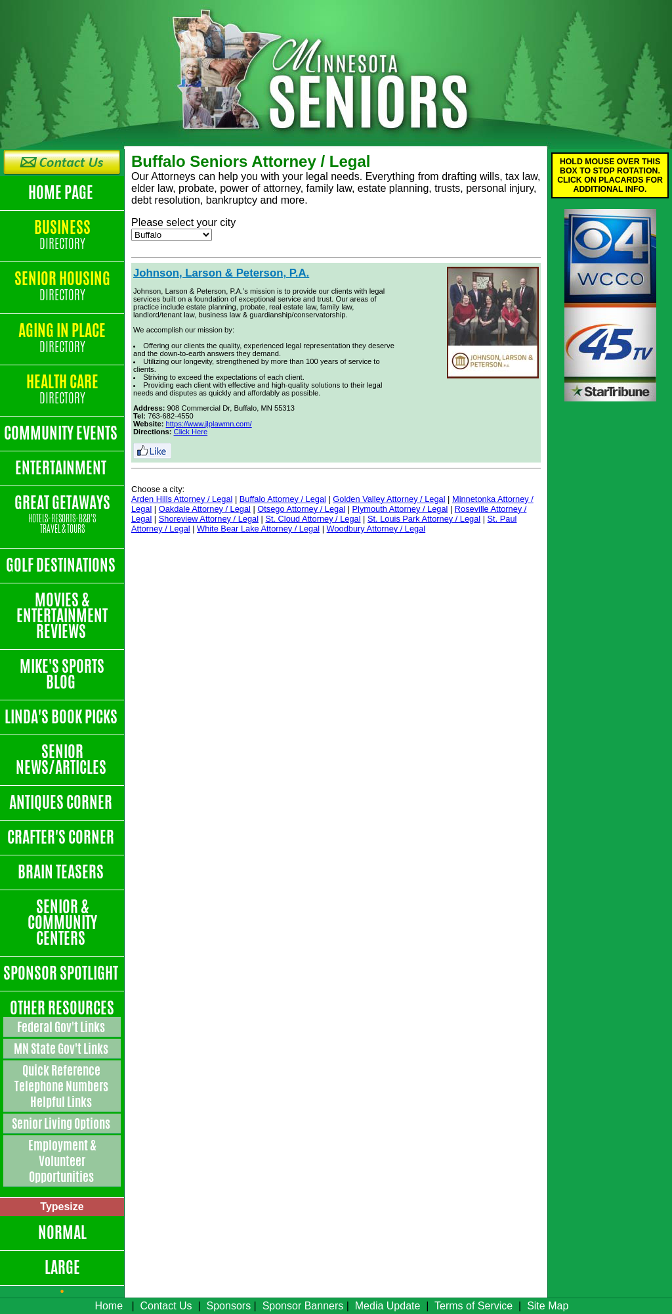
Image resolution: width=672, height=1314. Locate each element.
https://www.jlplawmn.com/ (209, 424)
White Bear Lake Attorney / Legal (258, 528)
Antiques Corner (62, 802)
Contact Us (166, 1305)
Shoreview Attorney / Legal (209, 519)
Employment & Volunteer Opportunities (62, 1161)
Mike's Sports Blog (62, 674)
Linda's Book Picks (62, 717)
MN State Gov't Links (62, 1048)
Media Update (388, 1305)
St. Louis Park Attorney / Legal (424, 519)
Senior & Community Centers (62, 922)
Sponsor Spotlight (62, 973)
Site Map (547, 1305)
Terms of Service (473, 1305)
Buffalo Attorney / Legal (283, 499)
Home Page (62, 192)
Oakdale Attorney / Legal (205, 509)
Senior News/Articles (62, 759)
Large (62, 1267)
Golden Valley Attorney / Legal (389, 499)
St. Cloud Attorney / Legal (312, 519)
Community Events (62, 433)
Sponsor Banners (303, 1305)
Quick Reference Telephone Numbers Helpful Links (62, 1086)
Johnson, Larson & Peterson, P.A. (221, 273)
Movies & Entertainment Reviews (62, 616)
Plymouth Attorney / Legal (400, 509)
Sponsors (229, 1305)
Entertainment (62, 468)
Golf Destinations (62, 565)
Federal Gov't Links (62, 1027)
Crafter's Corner (62, 837)
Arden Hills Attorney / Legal (181, 499)
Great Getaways (62, 514)
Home (108, 1305)
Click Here (191, 432)
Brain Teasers (62, 872)
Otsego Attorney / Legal (301, 509)
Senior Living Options (62, 1123)
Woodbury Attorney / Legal (376, 528)
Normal (62, 1232)
